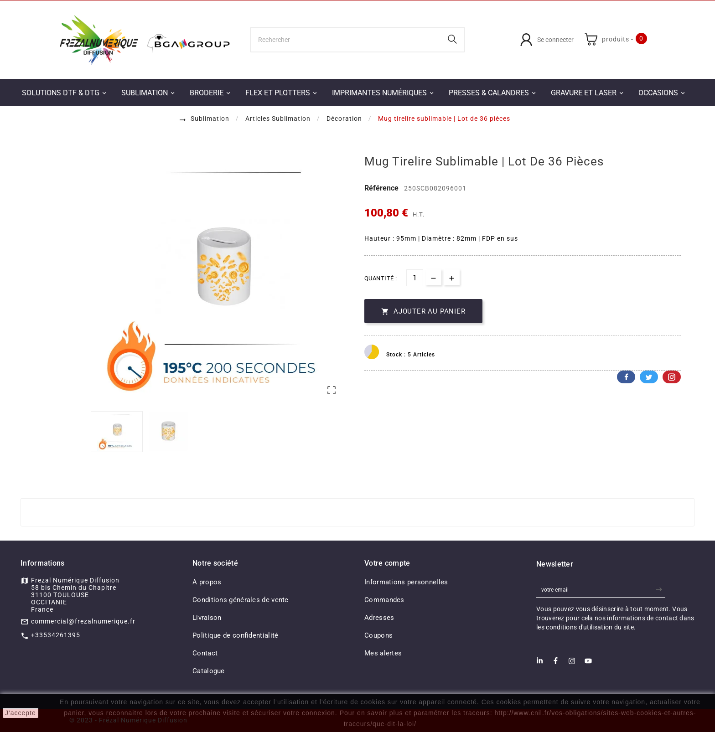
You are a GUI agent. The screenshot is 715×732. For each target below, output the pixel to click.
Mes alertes (383, 653)
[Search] (452, 39)
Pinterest (672, 377)
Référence (382, 188)
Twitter (649, 377)
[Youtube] (588, 663)
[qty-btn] (452, 277)
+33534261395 (55, 635)
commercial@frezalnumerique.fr (83, 621)
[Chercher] (346, 40)
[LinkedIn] (539, 663)
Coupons (378, 635)
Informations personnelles (406, 582)
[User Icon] (547, 39)
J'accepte (20, 713)
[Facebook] (555, 663)
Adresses (379, 617)
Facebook (626, 377)
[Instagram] (571, 663)
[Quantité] (414, 277)
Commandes (384, 600)
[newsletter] (660, 590)
